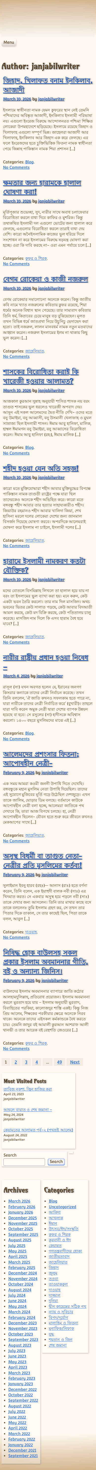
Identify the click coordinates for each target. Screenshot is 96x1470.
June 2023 (17, 1356)
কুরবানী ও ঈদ (60, 1240)
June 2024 (17, 1300)
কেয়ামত (55, 1245)
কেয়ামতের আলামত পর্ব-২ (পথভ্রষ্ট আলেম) (38, 1130)
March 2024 (19, 1312)
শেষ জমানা (58, 1345)
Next (75, 1062)
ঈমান (53, 1223)
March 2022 (19, 1433)
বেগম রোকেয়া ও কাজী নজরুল (45, 279)
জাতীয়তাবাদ (59, 1256)
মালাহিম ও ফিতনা (63, 1323)
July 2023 (16, 1350)
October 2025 (20, 1229)
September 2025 (23, 1234)
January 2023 (20, 1384)
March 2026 (19, 1201)
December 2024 (22, 1273)
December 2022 (22, 1389)
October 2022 (20, 1395)
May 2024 (17, 1306)
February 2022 (21, 1439)
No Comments (16, 167)
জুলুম (53, 1273)
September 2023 (23, 1339)
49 (59, 1062)
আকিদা (55, 1212)
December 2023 (22, 1323)
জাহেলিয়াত (34, 351)
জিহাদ (54, 1267)
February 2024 (21, 1317)
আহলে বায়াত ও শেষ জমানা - (27, 1109)
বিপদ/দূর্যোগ (58, 1317)
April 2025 (17, 1256)
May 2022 (17, 1422)
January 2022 (20, 1445)
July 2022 (16, 1411)
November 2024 (22, 1278)
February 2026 (21, 1207)
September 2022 (23, 1400)
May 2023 (17, 1362)
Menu (8, 42)
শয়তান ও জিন (60, 1339)
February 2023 (21, 1378)
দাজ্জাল (54, 1295)
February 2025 (21, 1267)
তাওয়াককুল (58, 1284)
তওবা (53, 1278)
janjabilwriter (51, 99)
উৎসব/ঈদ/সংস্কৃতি (63, 1229)
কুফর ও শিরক (36, 258)
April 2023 (17, 1367)
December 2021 (22, 1450)
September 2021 (23, 1455)
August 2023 (19, 1345)
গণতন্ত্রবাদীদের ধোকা (65, 1251)
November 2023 (22, 1328)
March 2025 (19, 1262)
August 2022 (19, 1406)
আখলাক (56, 1218)
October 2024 (20, 1284)
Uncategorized (62, 1207)
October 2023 (20, 1334)
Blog (29, 162)
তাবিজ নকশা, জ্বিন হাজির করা (27, 1089)
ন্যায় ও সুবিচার (61, 1312)
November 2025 (22, 1223)
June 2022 (17, 1417)
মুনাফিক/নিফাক (61, 1328)
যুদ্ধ (51, 1334)
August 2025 (19, 1240)
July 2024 (16, 1295)
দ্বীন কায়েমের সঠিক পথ (67, 1306)
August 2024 (19, 1290)
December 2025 (22, 1218)
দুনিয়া (53, 1300)
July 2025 (16, 1245)
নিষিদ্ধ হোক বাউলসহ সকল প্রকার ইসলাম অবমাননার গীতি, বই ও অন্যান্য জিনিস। (45, 961)
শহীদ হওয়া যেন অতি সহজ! (40, 468)
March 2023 (19, 1373)
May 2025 (17, 1251)
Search (9, 1155)
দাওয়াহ (31, 932)
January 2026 (20, 1212)
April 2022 (17, 1428)
